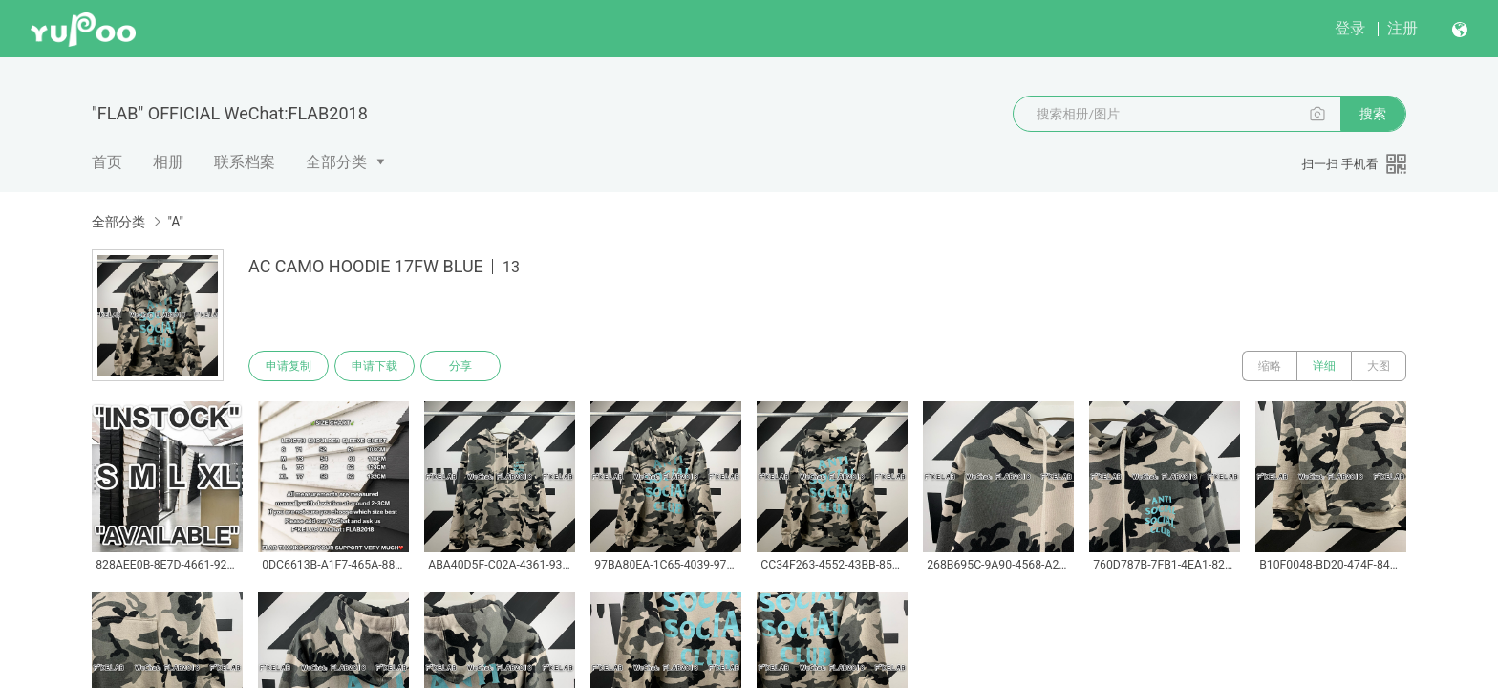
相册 (168, 162)
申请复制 (288, 366)
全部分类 (336, 162)
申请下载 (374, 366)
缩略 (1269, 366)
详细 (1324, 366)
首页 (107, 162)
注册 (1402, 28)
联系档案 (244, 162)
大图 (1378, 366)
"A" (174, 221)
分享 (460, 366)
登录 (1350, 28)
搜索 (1372, 113)
